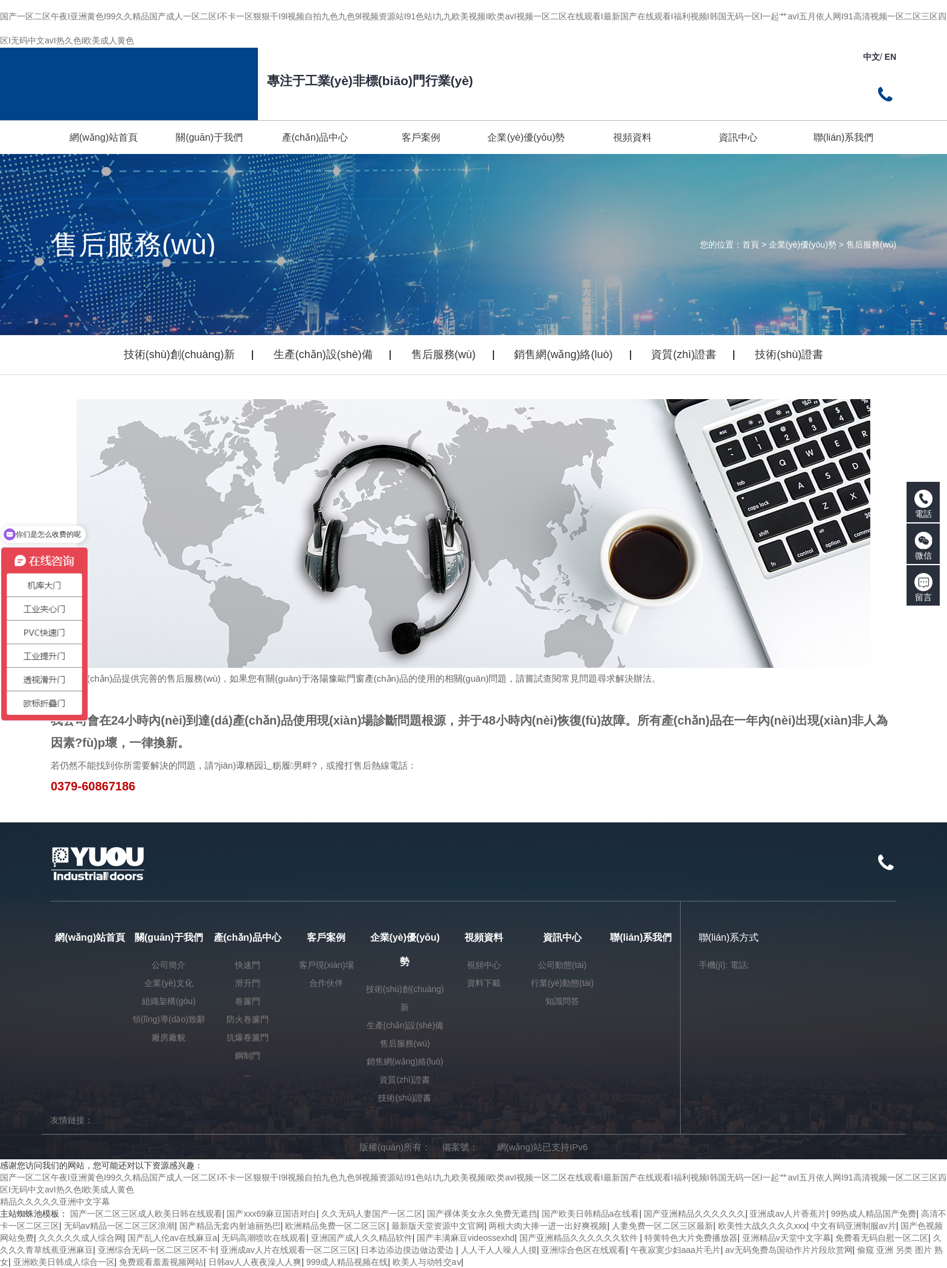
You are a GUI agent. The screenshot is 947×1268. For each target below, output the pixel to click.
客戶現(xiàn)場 (326, 965)
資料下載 (484, 983)
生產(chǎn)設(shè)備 (323, 354)
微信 (923, 545)
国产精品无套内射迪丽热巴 (230, 1226)
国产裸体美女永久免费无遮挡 (482, 1213)
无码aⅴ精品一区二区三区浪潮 (119, 1226)
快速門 (247, 965)
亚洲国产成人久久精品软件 (362, 1238)
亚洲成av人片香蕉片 (788, 1213)
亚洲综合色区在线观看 (583, 1250)
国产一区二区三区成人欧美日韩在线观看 (146, 1213)
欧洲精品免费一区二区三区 (336, 1226)
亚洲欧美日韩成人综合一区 (64, 1262)
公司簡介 (168, 965)
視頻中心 (484, 965)
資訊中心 (562, 937)
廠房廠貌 (168, 1037)
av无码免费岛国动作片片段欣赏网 (789, 1250)
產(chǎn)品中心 (247, 937)
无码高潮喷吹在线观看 (264, 1238)
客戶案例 (326, 937)
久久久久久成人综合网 (81, 1238)
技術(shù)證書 (789, 354)
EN (890, 57)
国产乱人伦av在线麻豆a (172, 1238)
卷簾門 (247, 1001)
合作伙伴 (326, 983)
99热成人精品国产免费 (874, 1213)
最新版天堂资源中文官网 (437, 1226)
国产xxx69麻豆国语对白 (271, 1213)
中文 (871, 57)
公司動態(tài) (562, 965)
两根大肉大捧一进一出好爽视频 (548, 1226)
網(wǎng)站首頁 (90, 937)
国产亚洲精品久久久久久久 (694, 1213)
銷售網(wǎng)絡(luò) (563, 354)
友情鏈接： (72, 1120)
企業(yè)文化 (168, 983)
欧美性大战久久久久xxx (762, 1226)
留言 (923, 587)
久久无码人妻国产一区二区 (372, 1213)
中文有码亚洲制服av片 (853, 1226)
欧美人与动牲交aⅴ (427, 1262)
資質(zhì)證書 (683, 354)
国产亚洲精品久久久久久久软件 (579, 1238)
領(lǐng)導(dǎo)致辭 (168, 1019)
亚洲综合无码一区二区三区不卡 (157, 1250)
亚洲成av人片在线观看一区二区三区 (288, 1250)
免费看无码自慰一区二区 (881, 1238)
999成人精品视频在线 (347, 1262)
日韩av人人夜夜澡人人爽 (255, 1262)
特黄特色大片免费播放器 (690, 1238)
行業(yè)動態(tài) (562, 983)
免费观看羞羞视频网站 (161, 1262)
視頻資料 (483, 937)
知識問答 (562, 1001)
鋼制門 (247, 1055)
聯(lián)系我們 (641, 937)
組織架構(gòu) (169, 1001)
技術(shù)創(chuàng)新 (179, 354)
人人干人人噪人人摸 (499, 1250)
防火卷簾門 (247, 1019)
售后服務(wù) (871, 244)
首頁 (750, 244)
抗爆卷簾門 (247, 1037)
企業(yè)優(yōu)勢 (802, 244)
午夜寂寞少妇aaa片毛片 (676, 1250)
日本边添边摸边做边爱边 (408, 1250)
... (247, 1073)
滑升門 (247, 983)
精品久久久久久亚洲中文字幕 (55, 1201)
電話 (923, 504)
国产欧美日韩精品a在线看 (591, 1213)
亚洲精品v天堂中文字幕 (786, 1238)
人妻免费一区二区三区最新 (662, 1226)
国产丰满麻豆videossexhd (466, 1238)
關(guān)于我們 (169, 937)
